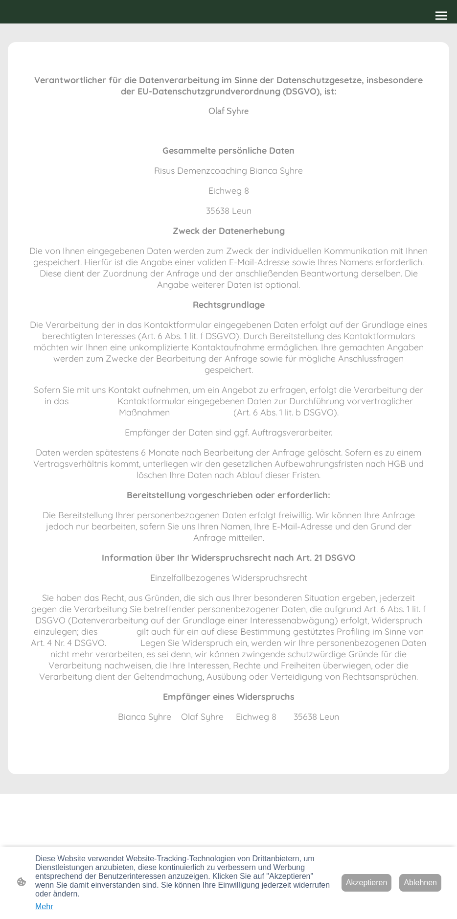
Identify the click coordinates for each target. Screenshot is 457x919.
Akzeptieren (367, 882)
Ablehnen (420, 882)
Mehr (44, 906)
